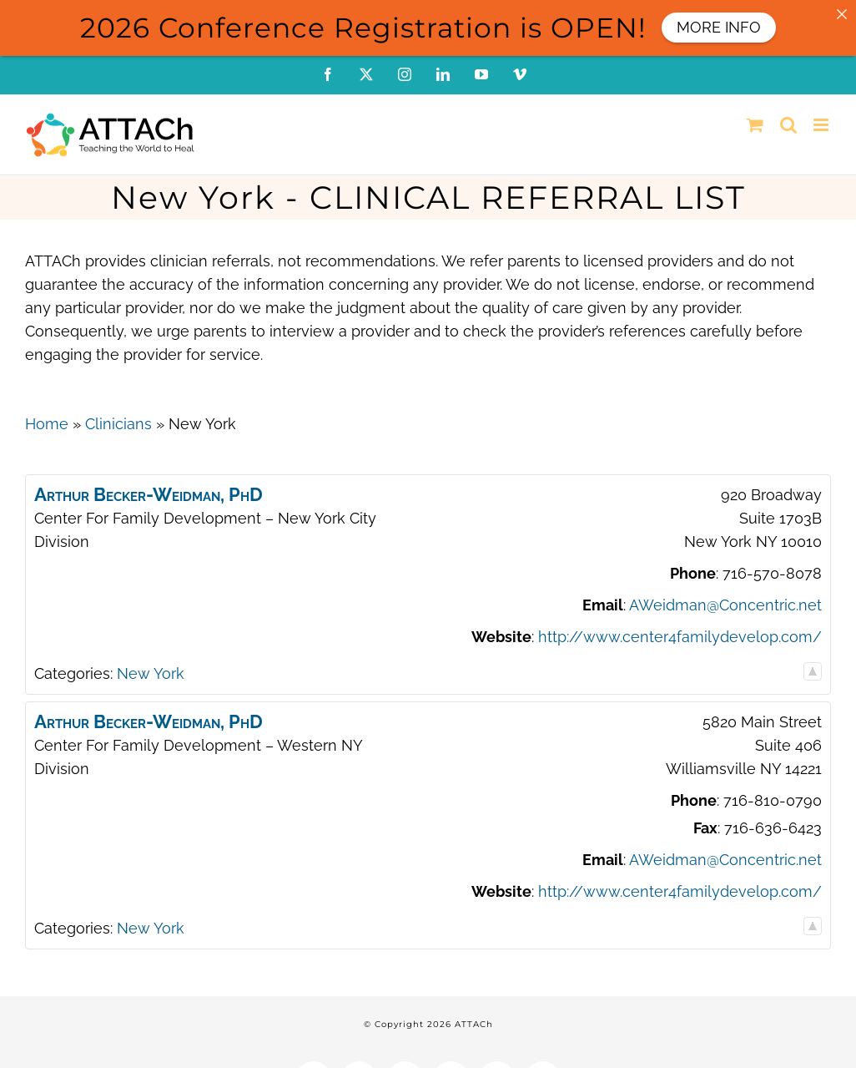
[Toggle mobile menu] (822, 125)
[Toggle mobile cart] (755, 125)
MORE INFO (719, 27)
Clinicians (118, 424)
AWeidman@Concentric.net (725, 605)
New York (150, 673)
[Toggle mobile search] (788, 125)
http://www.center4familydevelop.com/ (680, 636)
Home (46, 424)
